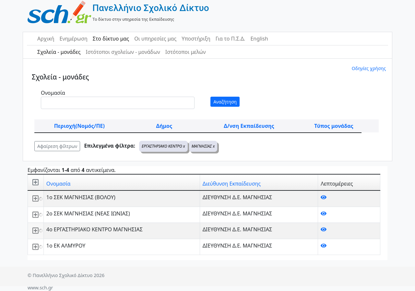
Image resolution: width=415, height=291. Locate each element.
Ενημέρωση (74, 38)
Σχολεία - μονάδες (58, 51)
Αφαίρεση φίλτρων (57, 146)
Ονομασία (53, 92)
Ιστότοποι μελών (185, 51)
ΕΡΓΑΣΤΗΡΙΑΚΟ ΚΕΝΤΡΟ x (163, 146)
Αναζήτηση (225, 102)
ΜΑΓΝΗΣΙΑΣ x (203, 146)
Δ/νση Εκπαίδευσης (249, 125)
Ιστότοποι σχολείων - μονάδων (123, 51)
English (259, 38)
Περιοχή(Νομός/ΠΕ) (79, 125)
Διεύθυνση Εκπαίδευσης (232, 183)
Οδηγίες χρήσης (369, 68)
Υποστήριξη (196, 38)
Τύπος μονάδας (333, 125)
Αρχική (45, 38)
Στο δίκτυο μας (111, 38)
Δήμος (164, 125)
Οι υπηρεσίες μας (155, 38)
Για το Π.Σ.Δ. (230, 38)
